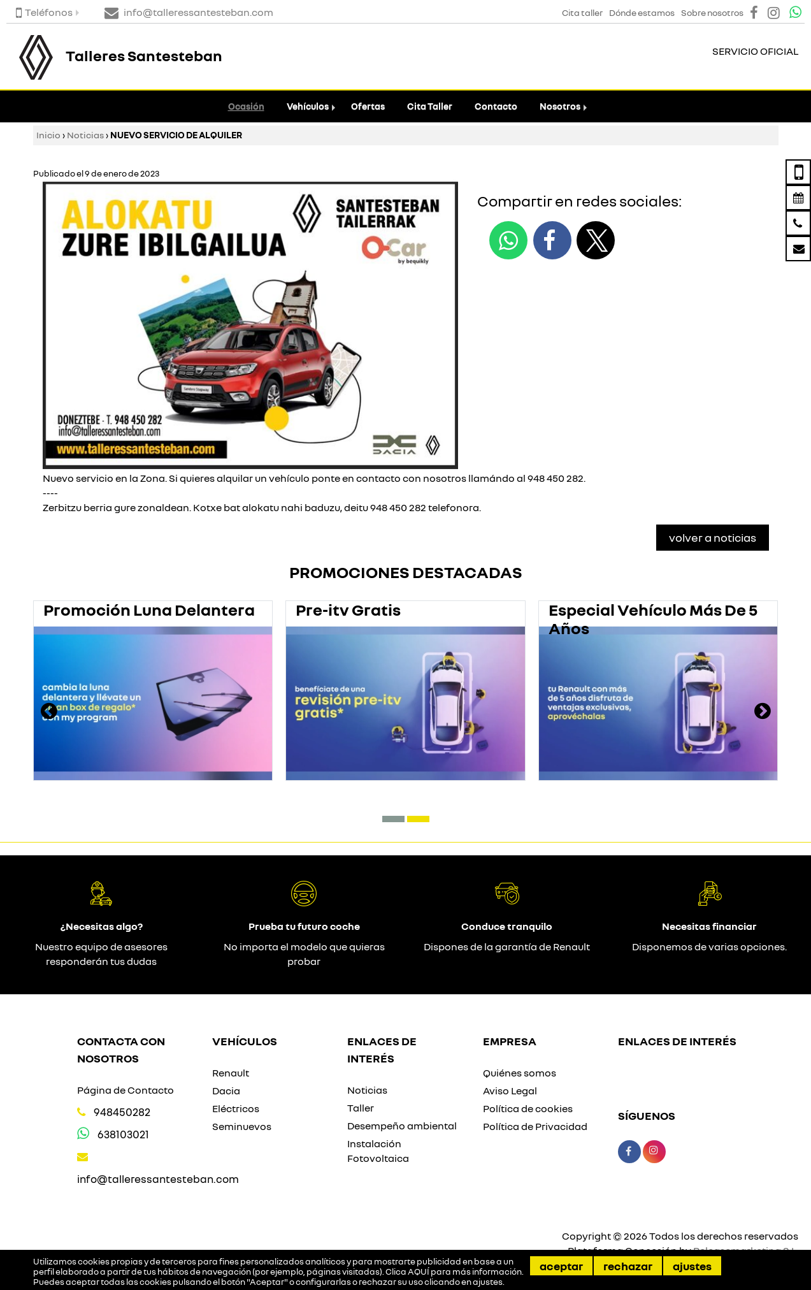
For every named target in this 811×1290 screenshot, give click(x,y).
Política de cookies (528, 1108)
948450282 (122, 1112)
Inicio (48, 134)
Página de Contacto (125, 1089)
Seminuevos (241, 1126)
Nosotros (560, 106)
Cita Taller (429, 106)
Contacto (496, 106)
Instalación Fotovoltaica (378, 1150)
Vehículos (308, 106)
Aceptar (561, 1266)
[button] (393, 819)
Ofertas (368, 106)
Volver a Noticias (712, 537)
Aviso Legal (510, 1090)
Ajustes (692, 1266)
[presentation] (49, 712)
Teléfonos (44, 12)
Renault (230, 1072)
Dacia (226, 1090)
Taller (360, 1107)
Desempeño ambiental (402, 1125)
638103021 (123, 1134)
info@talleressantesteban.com (158, 1178)
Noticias (85, 134)
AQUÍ (418, 1271)
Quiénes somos (519, 1072)
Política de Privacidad (535, 1126)
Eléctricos (235, 1108)
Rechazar (627, 1266)
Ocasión (246, 106)
